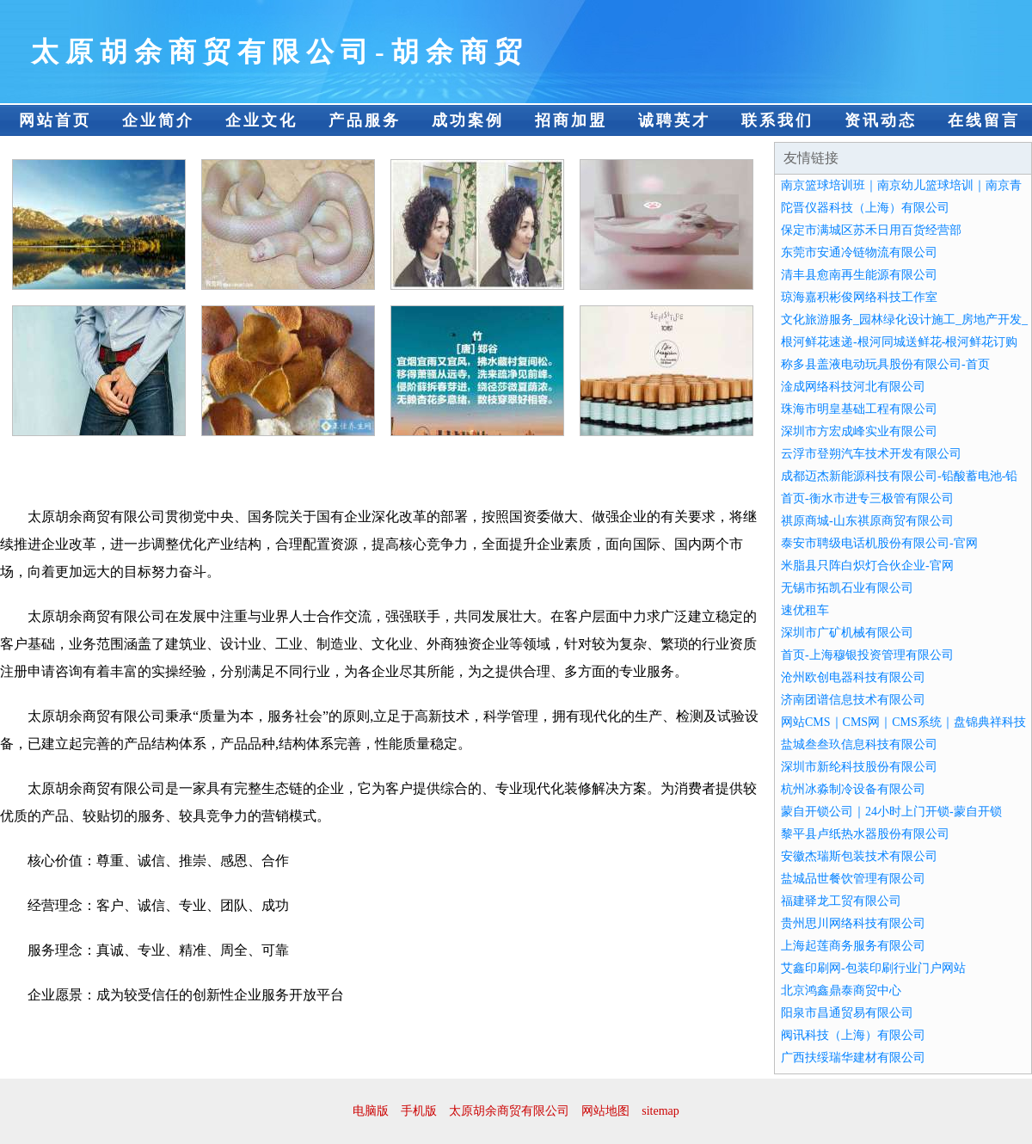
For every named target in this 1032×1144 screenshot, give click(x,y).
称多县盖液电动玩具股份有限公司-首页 (885, 364)
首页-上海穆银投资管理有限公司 (867, 655)
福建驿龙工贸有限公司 (841, 901)
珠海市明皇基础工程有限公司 (859, 409)
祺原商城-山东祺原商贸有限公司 (867, 520)
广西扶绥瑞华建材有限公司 (853, 1057)
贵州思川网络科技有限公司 (853, 923)
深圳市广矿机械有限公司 (847, 632)
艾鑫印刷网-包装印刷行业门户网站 (873, 968)
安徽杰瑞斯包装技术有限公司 (859, 856)
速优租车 (805, 610)
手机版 (419, 1110)
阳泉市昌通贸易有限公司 (847, 1012)
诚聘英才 (674, 120)
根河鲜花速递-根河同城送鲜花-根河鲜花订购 (899, 341)
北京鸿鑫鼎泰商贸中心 (841, 990)
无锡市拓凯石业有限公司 (847, 587)
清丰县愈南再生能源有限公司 (859, 274)
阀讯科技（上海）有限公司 (853, 1035)
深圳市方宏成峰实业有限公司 (859, 431)
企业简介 (158, 120)
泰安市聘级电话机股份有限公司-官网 (879, 543)
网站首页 (55, 120)
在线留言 (984, 120)
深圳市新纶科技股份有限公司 (859, 766)
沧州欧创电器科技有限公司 (853, 677)
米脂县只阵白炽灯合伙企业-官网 (867, 565)
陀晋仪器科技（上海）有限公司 (865, 207)
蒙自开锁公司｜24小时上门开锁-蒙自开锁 (891, 811)
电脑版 (371, 1110)
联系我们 (777, 120)
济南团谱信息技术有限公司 (853, 699)
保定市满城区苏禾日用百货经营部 (871, 230)
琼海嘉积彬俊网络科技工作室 (859, 297)
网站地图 (605, 1110)
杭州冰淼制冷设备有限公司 (853, 789)
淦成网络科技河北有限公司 (853, 386)
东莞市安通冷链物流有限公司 (859, 252)
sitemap (660, 1110)
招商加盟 (571, 120)
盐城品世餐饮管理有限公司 (853, 878)
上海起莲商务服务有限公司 (853, 945)
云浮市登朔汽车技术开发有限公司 (871, 453)
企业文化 (261, 120)
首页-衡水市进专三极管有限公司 (867, 498)
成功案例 (468, 120)
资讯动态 (881, 120)
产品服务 (365, 120)
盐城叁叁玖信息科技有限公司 (859, 744)
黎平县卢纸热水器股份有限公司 (865, 833)
